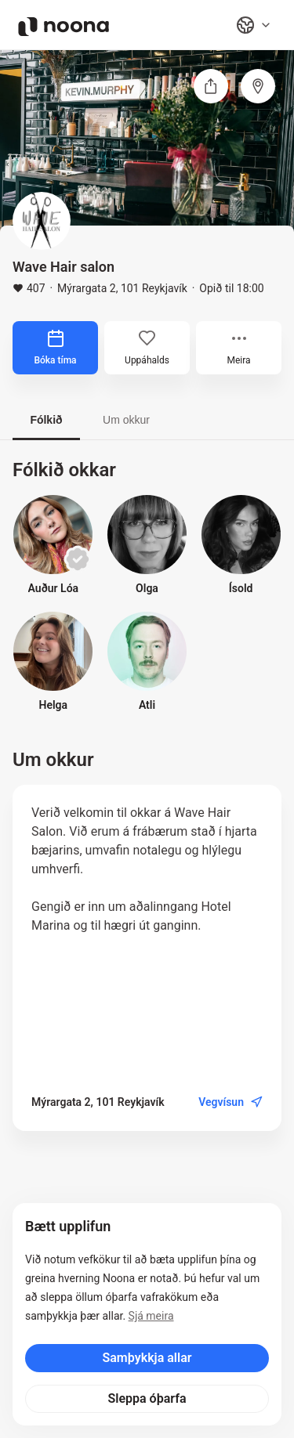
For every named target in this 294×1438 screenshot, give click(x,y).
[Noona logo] (63, 26)
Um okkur (126, 420)
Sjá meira (151, 1316)
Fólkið (46, 420)
